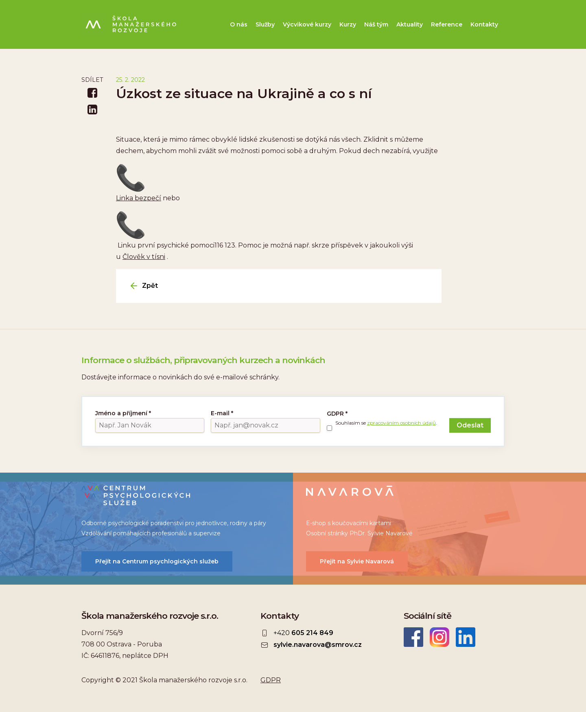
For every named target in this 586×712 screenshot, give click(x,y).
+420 (303, 633)
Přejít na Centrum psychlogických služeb (157, 561)
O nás (238, 24)
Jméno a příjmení (123, 413)
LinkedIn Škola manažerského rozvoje (465, 637)
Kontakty (484, 24)
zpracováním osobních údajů (401, 423)
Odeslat (470, 425)
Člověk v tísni (143, 257)
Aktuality (409, 24)
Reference (446, 24)
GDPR (337, 413)
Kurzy (347, 24)
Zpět (150, 285)
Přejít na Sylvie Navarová (357, 561)
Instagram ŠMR (439, 637)
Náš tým (376, 24)
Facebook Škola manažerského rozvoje (413, 637)
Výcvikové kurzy (307, 24)
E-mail (222, 413)
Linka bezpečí (138, 198)
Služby (265, 24)
